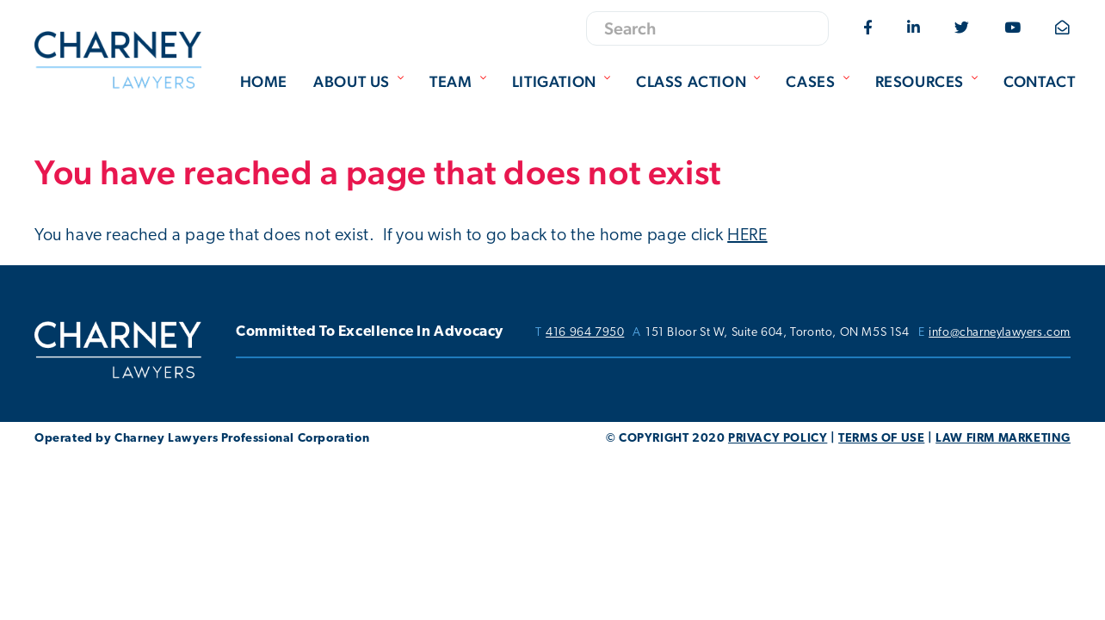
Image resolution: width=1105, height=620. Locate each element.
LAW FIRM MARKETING (1003, 438)
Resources (928, 80)
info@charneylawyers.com (1000, 333)
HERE (747, 236)
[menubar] (653, 82)
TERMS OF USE (881, 438)
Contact (1039, 81)
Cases (819, 80)
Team (459, 80)
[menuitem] (263, 82)
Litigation (563, 80)
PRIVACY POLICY (777, 438)
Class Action (700, 80)
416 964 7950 (585, 333)
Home (263, 81)
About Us (360, 80)
